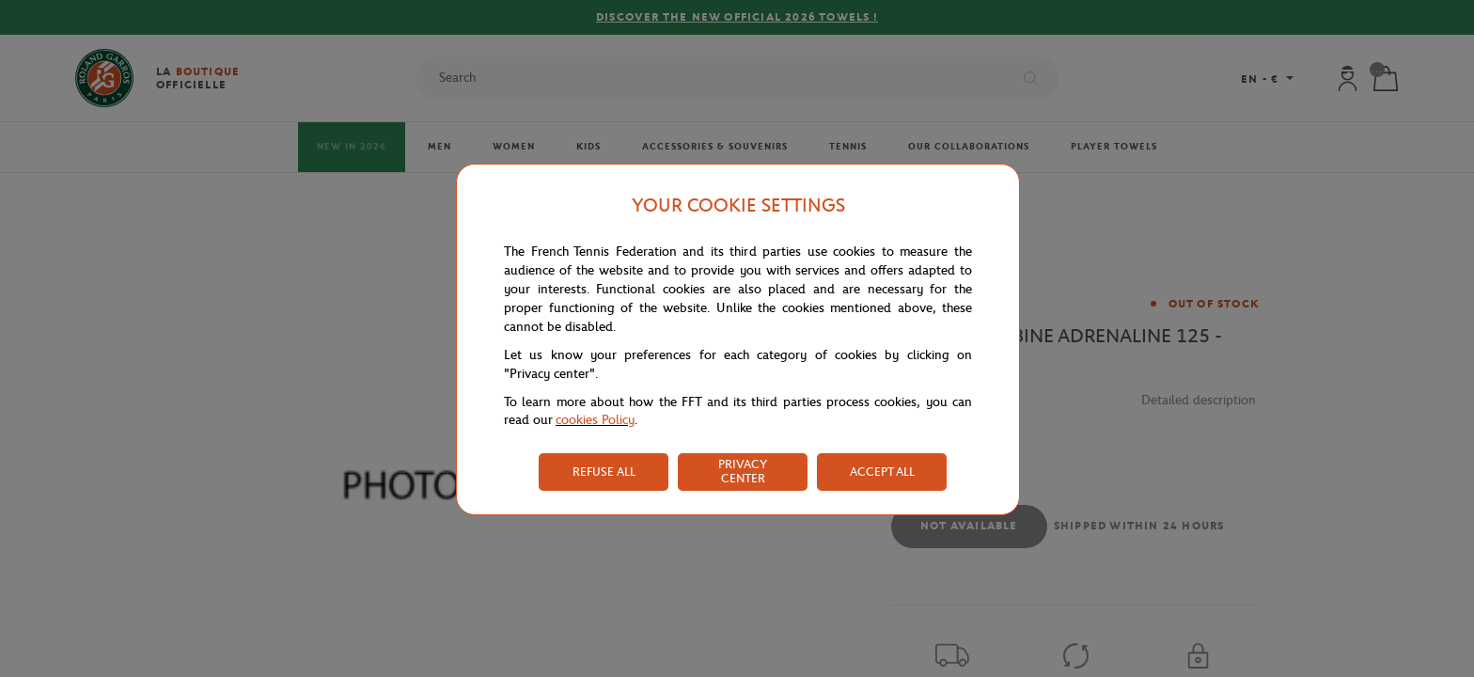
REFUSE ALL (603, 471)
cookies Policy (595, 420)
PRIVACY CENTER (742, 471)
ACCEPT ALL (882, 471)
